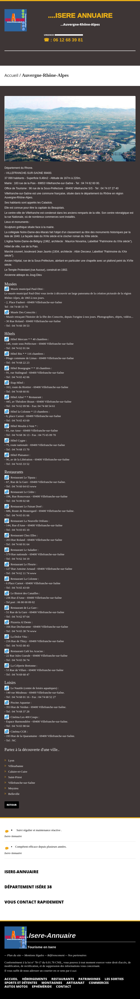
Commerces (99, 983)
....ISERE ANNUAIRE (80, 15)
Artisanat (75, 983)
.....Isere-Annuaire (47, 935)
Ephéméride (41, 986)
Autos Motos (16, 986)
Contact (63, 986)
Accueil (11, 75)
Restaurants (62, 979)
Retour (12, 804)
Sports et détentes (20, 983)
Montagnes (51, 983)
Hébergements (34, 979)
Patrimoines (89, 979)
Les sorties (114, 979)
